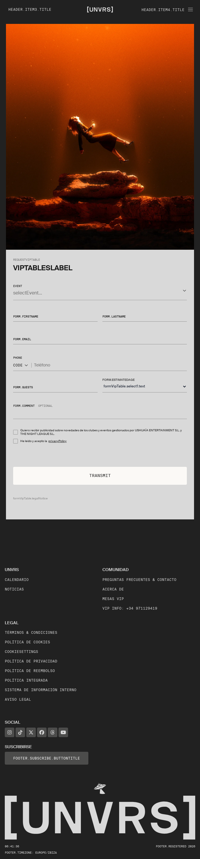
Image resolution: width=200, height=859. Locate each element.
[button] (100, 290)
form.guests (23, 387)
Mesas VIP (113, 599)
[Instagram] (9, 732)
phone (17, 357)
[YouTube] (63, 732)
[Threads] (52, 732)
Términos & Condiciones (31, 632)
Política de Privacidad (31, 661)
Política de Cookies (27, 642)
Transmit (100, 475)
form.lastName (114, 316)
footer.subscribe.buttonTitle (46, 758)
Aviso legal (18, 699)
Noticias (14, 589)
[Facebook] (42, 732)
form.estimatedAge (118, 380)
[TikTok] (20, 732)
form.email (22, 339)
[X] (31, 732)
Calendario (17, 580)
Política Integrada (26, 680)
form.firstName (25, 316)
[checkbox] (15, 432)
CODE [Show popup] (21, 365)
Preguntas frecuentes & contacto (139, 580)
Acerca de (113, 589)
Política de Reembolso (30, 671)
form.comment (24, 405)
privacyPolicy (57, 441)
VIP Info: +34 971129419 (129, 608)
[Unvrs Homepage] (100, 9)
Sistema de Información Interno (40, 690)
